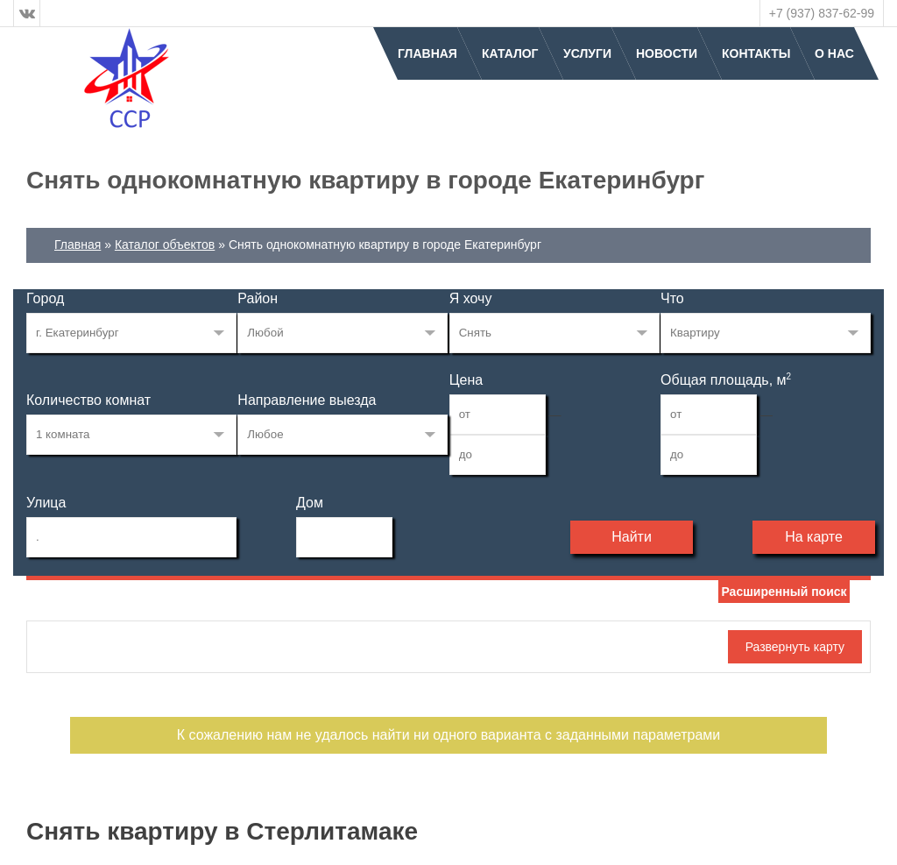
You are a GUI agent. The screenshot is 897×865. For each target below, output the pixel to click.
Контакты (756, 53)
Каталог (510, 53)
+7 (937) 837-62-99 (821, 13)
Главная (427, 53)
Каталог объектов (165, 245)
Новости (666, 53)
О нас (834, 53)
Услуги (587, 53)
